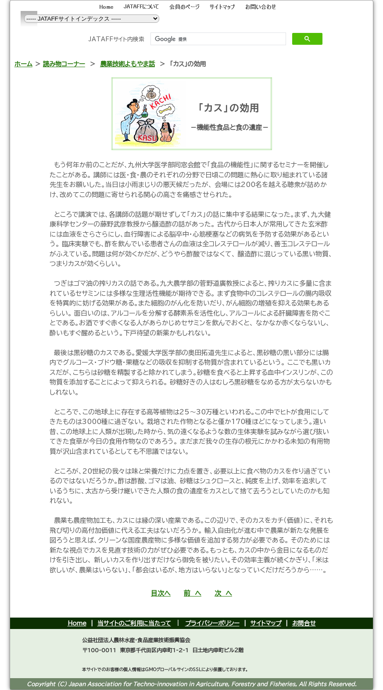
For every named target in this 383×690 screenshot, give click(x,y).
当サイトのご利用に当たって (134, 623)
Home (77, 623)
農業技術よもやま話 (127, 64)
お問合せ (304, 623)
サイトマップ (266, 623)
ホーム (23, 64)
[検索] (217, 39)
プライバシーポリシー (212, 623)
